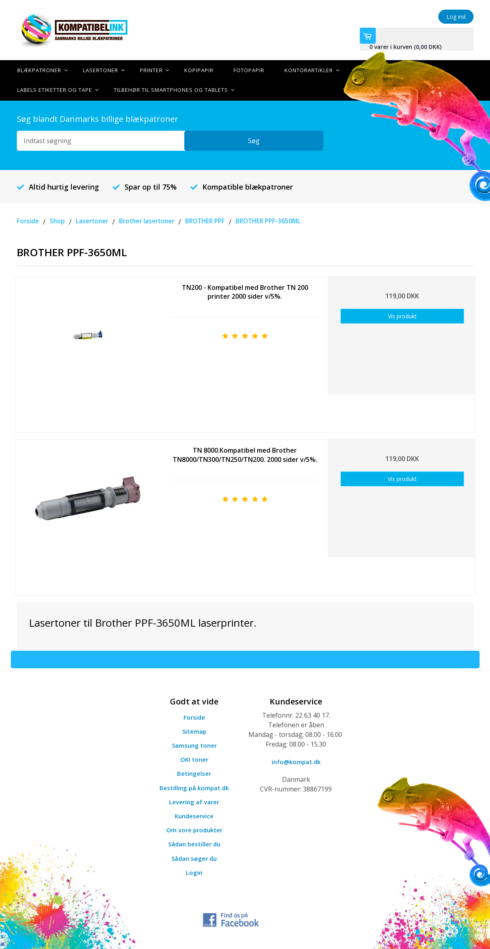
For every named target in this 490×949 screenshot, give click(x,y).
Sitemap (194, 730)
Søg (303, 140)
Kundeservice (194, 815)
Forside (194, 716)
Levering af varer (194, 801)
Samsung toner (194, 744)
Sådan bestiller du (194, 843)
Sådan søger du (194, 857)
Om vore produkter (194, 829)
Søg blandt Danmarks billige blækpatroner (97, 118)
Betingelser (194, 773)
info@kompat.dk (296, 761)
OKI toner (194, 758)
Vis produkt (402, 315)
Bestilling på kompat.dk (194, 787)
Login (194, 871)
